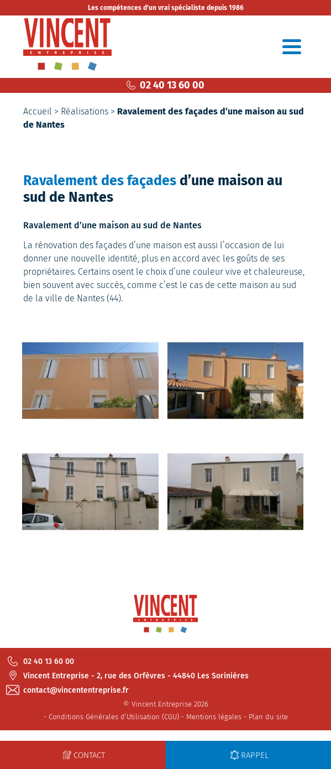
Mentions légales (213, 717)
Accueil (37, 111)
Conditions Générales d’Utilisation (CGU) (114, 717)
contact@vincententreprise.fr (68, 690)
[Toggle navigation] (292, 46)
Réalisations (84, 111)
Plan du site (268, 717)
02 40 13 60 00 (165, 85)
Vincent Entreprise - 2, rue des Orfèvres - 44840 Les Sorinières (128, 676)
